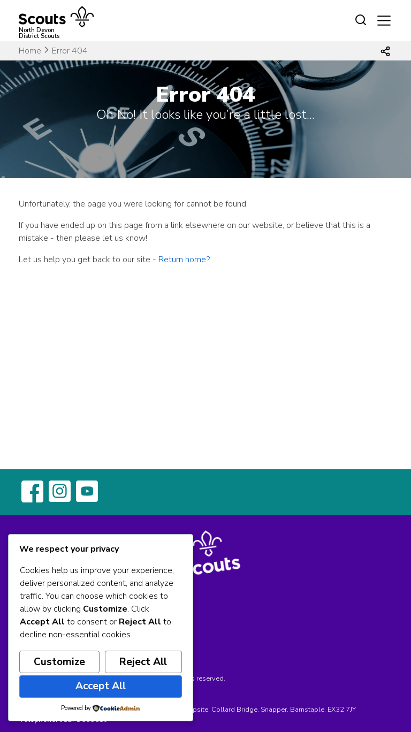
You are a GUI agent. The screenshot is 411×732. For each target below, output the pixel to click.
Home (30, 51)
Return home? (184, 259)
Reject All (143, 662)
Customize (59, 662)
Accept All (100, 686)
